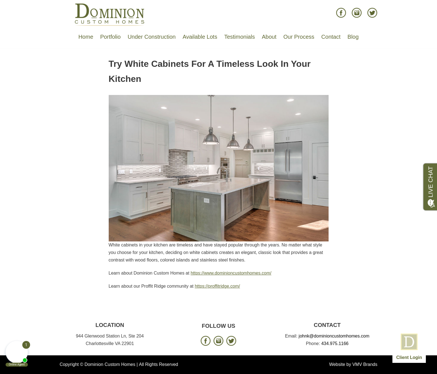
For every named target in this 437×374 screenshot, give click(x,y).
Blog (353, 37)
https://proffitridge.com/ (217, 286)
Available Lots (200, 37)
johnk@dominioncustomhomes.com (334, 336)
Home (85, 37)
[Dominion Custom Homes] (110, 14)
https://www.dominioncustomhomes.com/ (231, 273)
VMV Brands (364, 364)
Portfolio (110, 37)
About (269, 37)
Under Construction (152, 37)
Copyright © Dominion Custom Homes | (99, 364)
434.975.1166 (335, 343)
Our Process (298, 37)
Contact (331, 37)
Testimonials (239, 37)
